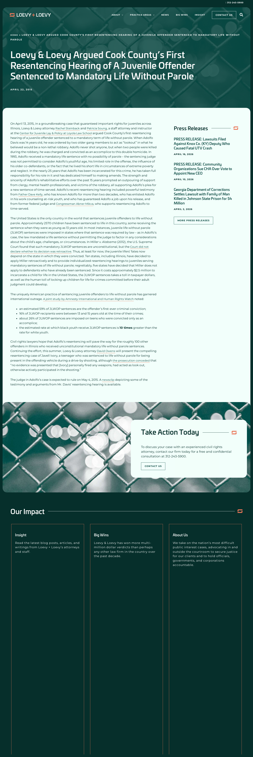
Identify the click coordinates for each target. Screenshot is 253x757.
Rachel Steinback (68, 128)
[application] (137, 15)
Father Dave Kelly (31, 194)
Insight (23, 534)
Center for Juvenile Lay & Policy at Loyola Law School (58, 133)
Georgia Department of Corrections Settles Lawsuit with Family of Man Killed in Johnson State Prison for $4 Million (203, 196)
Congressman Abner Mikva (75, 203)
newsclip (108, 379)
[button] (241, 15)
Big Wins (104, 534)
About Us (183, 534)
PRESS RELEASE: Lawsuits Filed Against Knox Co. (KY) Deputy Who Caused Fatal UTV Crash (202, 143)
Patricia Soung (99, 128)
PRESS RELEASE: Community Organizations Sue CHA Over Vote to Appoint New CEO (203, 168)
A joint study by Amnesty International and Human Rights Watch (90, 299)
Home (14, 34)
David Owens (106, 351)
